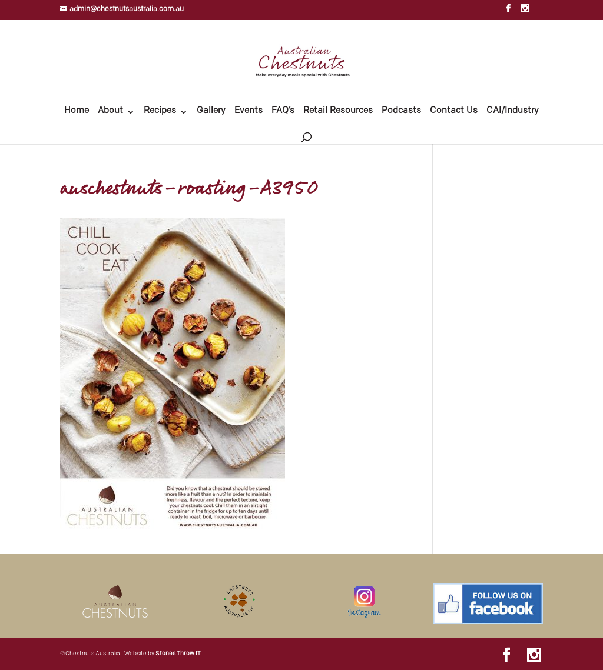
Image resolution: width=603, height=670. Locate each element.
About (110, 111)
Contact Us (454, 111)
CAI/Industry (512, 111)
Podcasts (401, 111)
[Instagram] (525, 12)
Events (248, 111)
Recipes (160, 111)
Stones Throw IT (178, 654)
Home (76, 111)
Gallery (211, 111)
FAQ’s (282, 111)
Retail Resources (338, 111)
